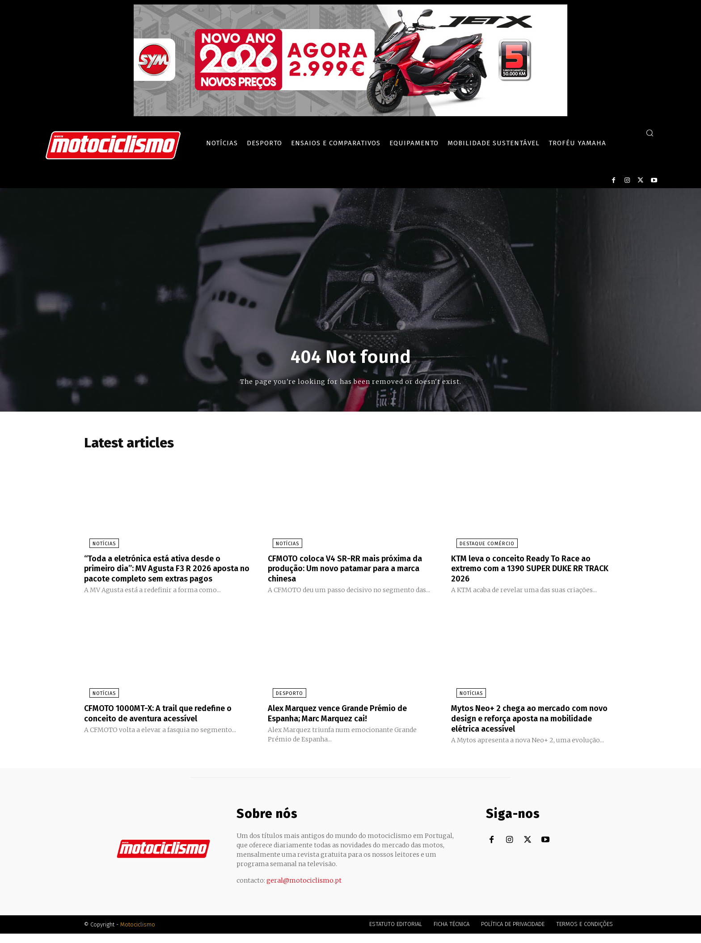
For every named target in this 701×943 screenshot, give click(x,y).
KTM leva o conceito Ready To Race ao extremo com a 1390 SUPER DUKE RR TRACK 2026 (529, 570)
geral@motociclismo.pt (304, 890)
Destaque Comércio (481, 545)
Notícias (98, 545)
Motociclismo (137, 933)
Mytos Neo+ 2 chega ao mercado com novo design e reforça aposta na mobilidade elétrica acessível (527, 728)
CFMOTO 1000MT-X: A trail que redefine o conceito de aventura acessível (163, 723)
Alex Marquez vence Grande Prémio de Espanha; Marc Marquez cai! (347, 723)
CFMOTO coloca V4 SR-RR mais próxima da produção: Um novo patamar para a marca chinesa (347, 570)
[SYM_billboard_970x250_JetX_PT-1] (350, 114)
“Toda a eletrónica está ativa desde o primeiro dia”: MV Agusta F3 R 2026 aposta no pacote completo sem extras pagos (165, 575)
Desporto (284, 704)
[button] (650, 133)
